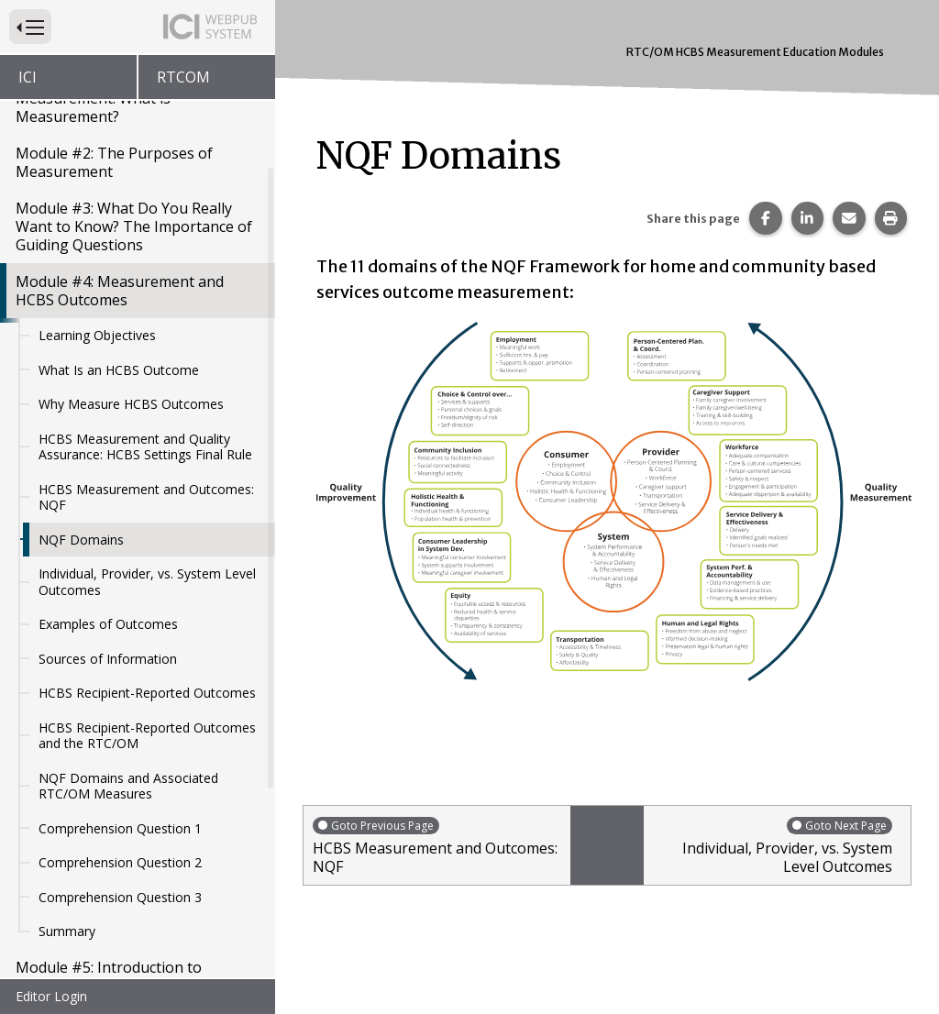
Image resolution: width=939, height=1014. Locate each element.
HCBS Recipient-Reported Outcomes (147, 516)
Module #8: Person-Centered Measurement (115, 965)
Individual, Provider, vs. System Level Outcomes (147, 406)
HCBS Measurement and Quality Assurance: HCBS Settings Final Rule (145, 271)
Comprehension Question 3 (120, 721)
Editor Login (51, 996)
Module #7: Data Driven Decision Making (129, 910)
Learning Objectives (97, 159)
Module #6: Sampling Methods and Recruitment (136, 855)
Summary (67, 755)
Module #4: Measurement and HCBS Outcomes (120, 114)
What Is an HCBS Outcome (119, 194)
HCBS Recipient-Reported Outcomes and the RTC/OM (147, 560)
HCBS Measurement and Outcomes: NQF (146, 321)
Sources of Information (108, 482)
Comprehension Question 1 (120, 652)
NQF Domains (81, 363)
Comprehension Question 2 (120, 686)
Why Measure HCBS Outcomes (131, 228)
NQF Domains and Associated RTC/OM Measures (128, 610)
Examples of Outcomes (108, 448)
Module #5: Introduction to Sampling (109, 800)
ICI (27, 77)
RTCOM (183, 77)
